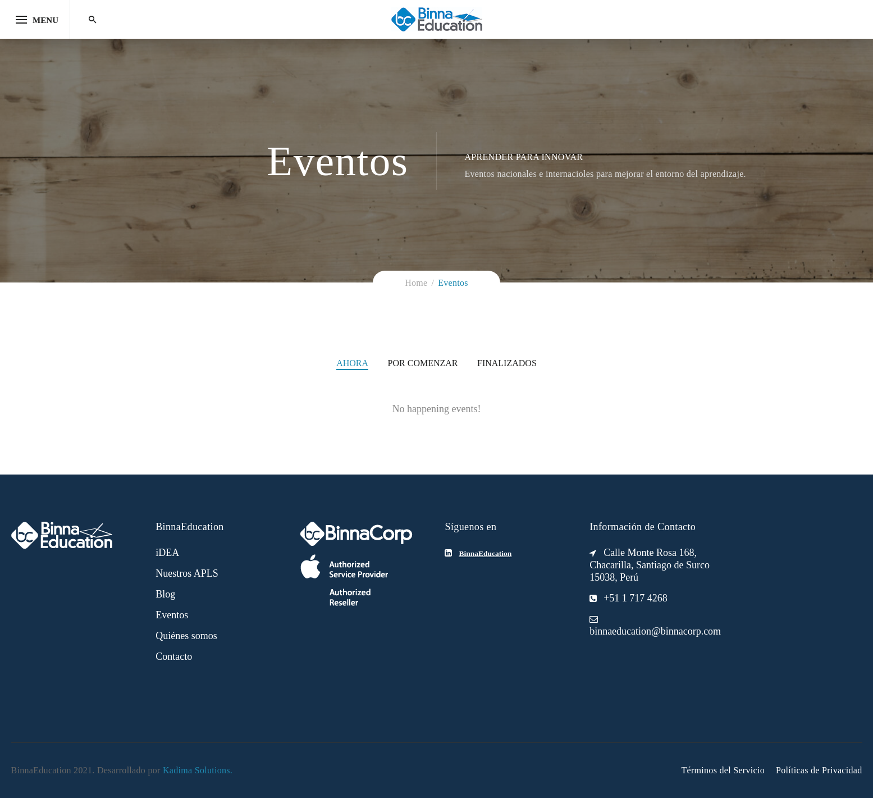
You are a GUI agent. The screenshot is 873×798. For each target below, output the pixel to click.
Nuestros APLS (187, 573)
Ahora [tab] (352, 363)
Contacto (174, 656)
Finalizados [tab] (507, 363)
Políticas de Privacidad (819, 770)
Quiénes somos (186, 635)
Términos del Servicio (723, 770)
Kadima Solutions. (197, 770)
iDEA (167, 552)
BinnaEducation (485, 553)
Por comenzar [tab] (423, 363)
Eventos (172, 615)
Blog (165, 594)
